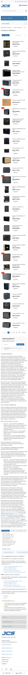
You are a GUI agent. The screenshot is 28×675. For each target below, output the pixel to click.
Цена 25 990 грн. (19, 257)
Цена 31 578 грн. (16, 141)
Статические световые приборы (8, 542)
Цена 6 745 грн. (15, 83)
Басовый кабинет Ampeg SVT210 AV (12, 570)
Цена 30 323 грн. (16, 325)
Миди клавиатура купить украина (9, 541)
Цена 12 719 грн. (16, 170)
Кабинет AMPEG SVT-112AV (10, 569)
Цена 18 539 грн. (19, 277)
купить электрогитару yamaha (10, 512)
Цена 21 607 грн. (16, 315)
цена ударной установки (18, 513)
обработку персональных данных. (13, 349)
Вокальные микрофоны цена (8, 544)
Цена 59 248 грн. (16, 267)
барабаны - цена (4, 516)
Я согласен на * (13, 349)
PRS (5, 598)
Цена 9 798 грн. (15, 238)
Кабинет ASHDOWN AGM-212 (10, 567)
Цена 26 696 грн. (16, 228)
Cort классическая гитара (7, 534)
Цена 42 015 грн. (16, 44)
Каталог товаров (14, 18)
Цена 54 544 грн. (16, 53)
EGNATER (6, 597)
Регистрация (24, 1)
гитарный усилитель (8, 552)
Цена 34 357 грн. (16, 102)
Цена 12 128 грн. (16, 160)
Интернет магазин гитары (7, 539)
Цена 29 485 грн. (19, 112)
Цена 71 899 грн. (19, 92)
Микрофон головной (6, 545)
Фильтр (5, 35)
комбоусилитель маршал (6, 507)
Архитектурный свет (6, 538)
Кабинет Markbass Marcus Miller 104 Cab (13, 566)
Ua (17, 1)
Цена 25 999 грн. (19, 180)
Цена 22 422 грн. (16, 306)
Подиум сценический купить (8, 535)
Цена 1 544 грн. (19, 150)
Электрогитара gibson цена (7, 537)
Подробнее (15, 46)
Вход (20, 1)
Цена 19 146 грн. (16, 296)
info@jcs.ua (8, 657)
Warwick (6, 595)
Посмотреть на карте (6, 644)
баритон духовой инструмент (14, 519)
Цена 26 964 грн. (16, 209)
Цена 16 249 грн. (16, 286)
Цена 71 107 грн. (16, 199)
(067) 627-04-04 (23, 5)
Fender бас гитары (6, 533)
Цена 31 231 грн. (16, 189)
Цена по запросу (16, 63)
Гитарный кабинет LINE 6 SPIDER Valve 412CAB (14, 572)
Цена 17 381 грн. (16, 131)
